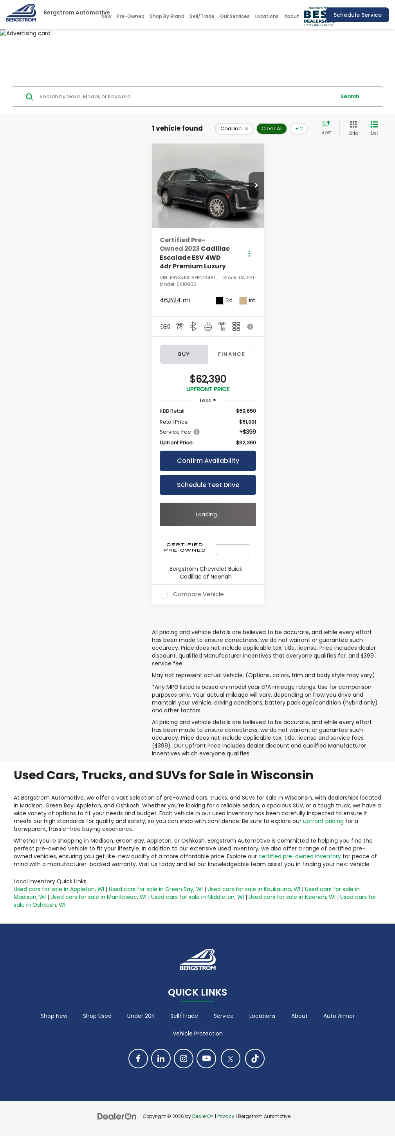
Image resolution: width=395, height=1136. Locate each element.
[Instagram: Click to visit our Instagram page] (183, 1058)
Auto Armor (339, 1016)
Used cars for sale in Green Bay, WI (156, 889)
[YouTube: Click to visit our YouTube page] (206, 1058)
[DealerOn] (117, 1116)
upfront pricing (323, 821)
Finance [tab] (231, 354)
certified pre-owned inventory (299, 856)
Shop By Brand (167, 16)
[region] (208, 427)
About (299, 1016)
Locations (267, 16)
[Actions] (249, 253)
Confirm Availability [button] (208, 460)
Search (350, 96)
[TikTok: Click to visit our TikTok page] (254, 1058)
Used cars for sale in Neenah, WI (292, 897)
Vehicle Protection (198, 1033)
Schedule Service (358, 15)
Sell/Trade (202, 16)
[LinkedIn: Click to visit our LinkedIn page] (161, 1058)
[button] (256, 186)
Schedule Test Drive (208, 484)
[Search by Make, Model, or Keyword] (186, 96)
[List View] (374, 128)
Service (224, 1016)
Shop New (54, 1016)
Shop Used (97, 1016)
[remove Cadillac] (234, 129)
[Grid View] (351, 128)
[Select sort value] (328, 128)
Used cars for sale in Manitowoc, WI (98, 897)
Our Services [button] (235, 16)
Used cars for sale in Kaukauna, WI (253, 889)
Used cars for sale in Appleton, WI (59, 889)
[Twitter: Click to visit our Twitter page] (230, 1058)
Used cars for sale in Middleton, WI (197, 897)
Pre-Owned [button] (130, 16)
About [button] (291, 16)
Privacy (225, 1116)
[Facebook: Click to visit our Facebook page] (138, 1058)
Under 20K (141, 1016)
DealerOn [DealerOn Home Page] (203, 1116)
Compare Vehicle (198, 595)
